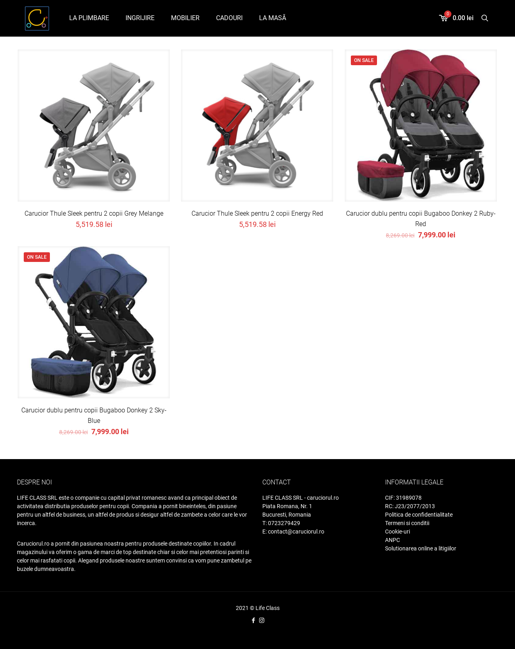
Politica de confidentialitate (419, 514)
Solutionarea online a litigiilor (420, 548)
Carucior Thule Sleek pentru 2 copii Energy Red (257, 213)
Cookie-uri (397, 531)
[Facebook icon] (253, 620)
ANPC (392, 540)
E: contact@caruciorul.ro (293, 531)
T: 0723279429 (281, 523)
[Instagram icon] (262, 620)
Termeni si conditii (407, 523)
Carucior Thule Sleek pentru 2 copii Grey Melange (94, 213)
